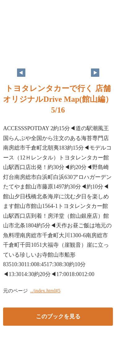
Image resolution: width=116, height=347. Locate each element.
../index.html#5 (45, 290)
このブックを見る (58, 316)
